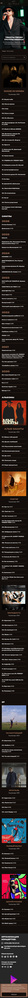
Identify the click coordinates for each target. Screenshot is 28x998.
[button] (1, 3)
